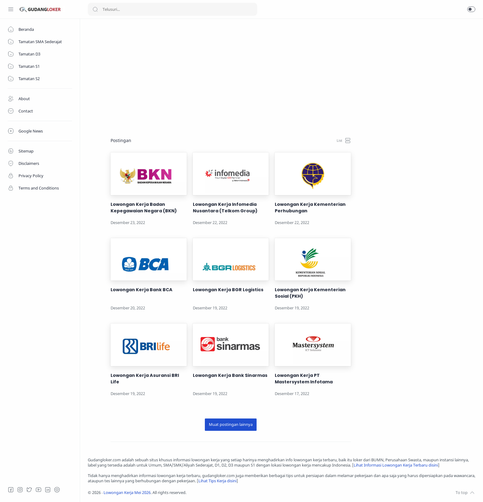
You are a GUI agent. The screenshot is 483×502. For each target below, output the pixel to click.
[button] (471, 9)
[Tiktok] (57, 490)
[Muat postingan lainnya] (231, 424)
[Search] (172, 9)
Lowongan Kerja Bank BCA (141, 290)
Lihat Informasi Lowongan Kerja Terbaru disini (396, 465)
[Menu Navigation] (11, 9)
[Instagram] (20, 490)
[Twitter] (29, 490)
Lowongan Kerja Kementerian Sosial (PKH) (310, 293)
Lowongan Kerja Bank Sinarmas (230, 375)
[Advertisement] (272, 70)
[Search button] (95, 9)
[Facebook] (11, 490)
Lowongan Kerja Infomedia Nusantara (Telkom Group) (225, 207)
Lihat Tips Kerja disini (217, 481)
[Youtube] (38, 490)
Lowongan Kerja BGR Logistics (228, 290)
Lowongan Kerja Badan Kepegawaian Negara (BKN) (144, 207)
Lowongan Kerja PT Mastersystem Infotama (304, 378)
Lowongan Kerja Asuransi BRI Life (145, 378)
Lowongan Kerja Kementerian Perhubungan (310, 207)
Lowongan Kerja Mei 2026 (127, 492)
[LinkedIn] (48, 490)
